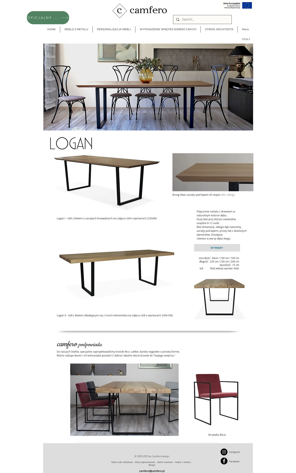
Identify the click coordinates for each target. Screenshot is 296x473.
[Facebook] (224, 461)
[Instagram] (224, 452)
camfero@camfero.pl (151, 471)
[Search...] (202, 19)
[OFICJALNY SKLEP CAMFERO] (48, 17)
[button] (76, 29)
